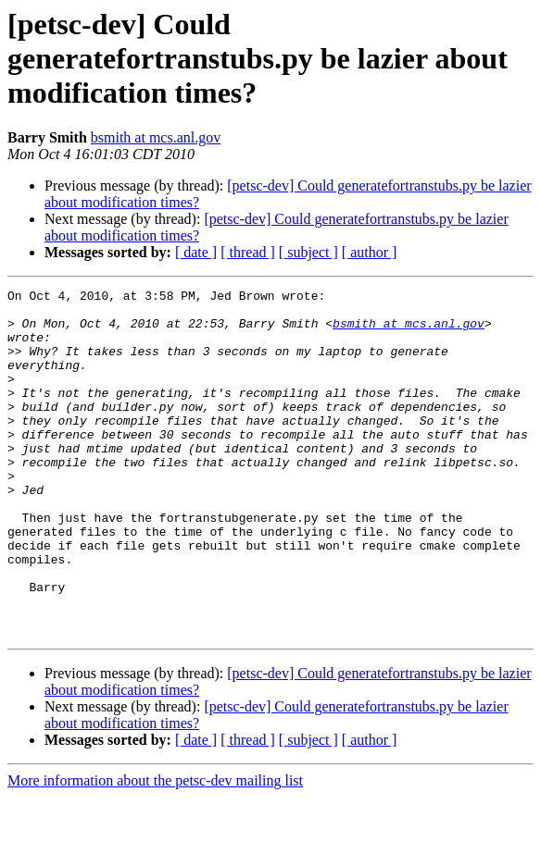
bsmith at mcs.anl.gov (155, 137)
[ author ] (369, 252)
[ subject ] (308, 252)
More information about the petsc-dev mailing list (155, 850)
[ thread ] (247, 252)
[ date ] (196, 252)
